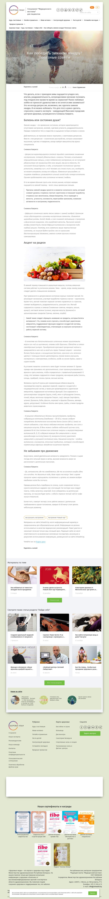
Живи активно (47, 20)
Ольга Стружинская (79, 87)
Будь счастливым (16, 20)
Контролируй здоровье (63, 20)
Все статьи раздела (54, 683)
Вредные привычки (17, 24)
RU (92, 7)
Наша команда (14, 745)
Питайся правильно (32, 20)
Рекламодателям (15, 741)
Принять (92, 893)
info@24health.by (95, 887)
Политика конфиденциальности (17, 753)
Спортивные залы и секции (66, 742)
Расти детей (78, 20)
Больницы (59, 730)
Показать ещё (54, 600)
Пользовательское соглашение (15, 760)
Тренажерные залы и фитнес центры (64, 747)
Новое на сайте (16, 692)
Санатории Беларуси (64, 738)
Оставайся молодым (92, 20)
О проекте (12, 733)
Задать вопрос (90, 733)
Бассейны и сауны (63, 727)
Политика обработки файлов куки (16, 766)
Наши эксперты (14, 737)
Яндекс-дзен (40, 542)
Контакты (12, 748)
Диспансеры (60, 734)
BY (97, 7)
